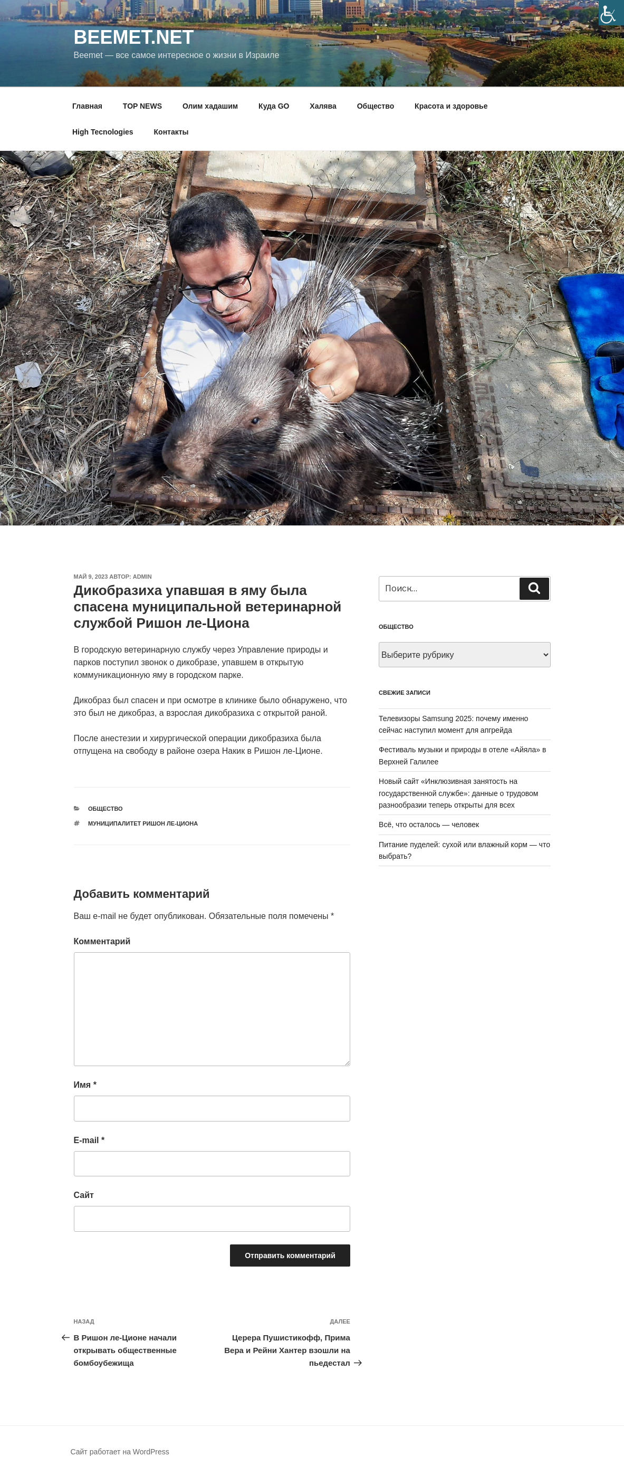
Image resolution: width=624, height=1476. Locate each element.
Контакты (171, 132)
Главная (87, 106)
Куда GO (273, 106)
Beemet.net (134, 37)
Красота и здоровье (451, 106)
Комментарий (102, 941)
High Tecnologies (102, 132)
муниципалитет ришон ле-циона (143, 823)
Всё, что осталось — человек (429, 824)
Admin (142, 576)
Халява (323, 106)
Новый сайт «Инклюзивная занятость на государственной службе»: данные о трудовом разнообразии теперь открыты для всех (458, 793)
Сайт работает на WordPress (120, 1452)
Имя (85, 1084)
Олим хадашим (210, 106)
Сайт (84, 1195)
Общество (376, 106)
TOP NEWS (142, 106)
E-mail (89, 1140)
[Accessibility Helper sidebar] (611, 12)
